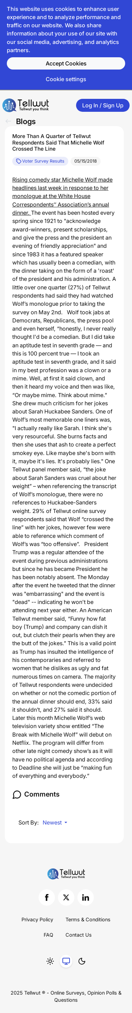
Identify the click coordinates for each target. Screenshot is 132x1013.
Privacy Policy (37, 919)
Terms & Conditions (88, 919)
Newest (53, 822)
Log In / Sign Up (102, 105)
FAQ (48, 935)
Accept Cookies (66, 63)
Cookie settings (66, 79)
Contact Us (78, 935)
